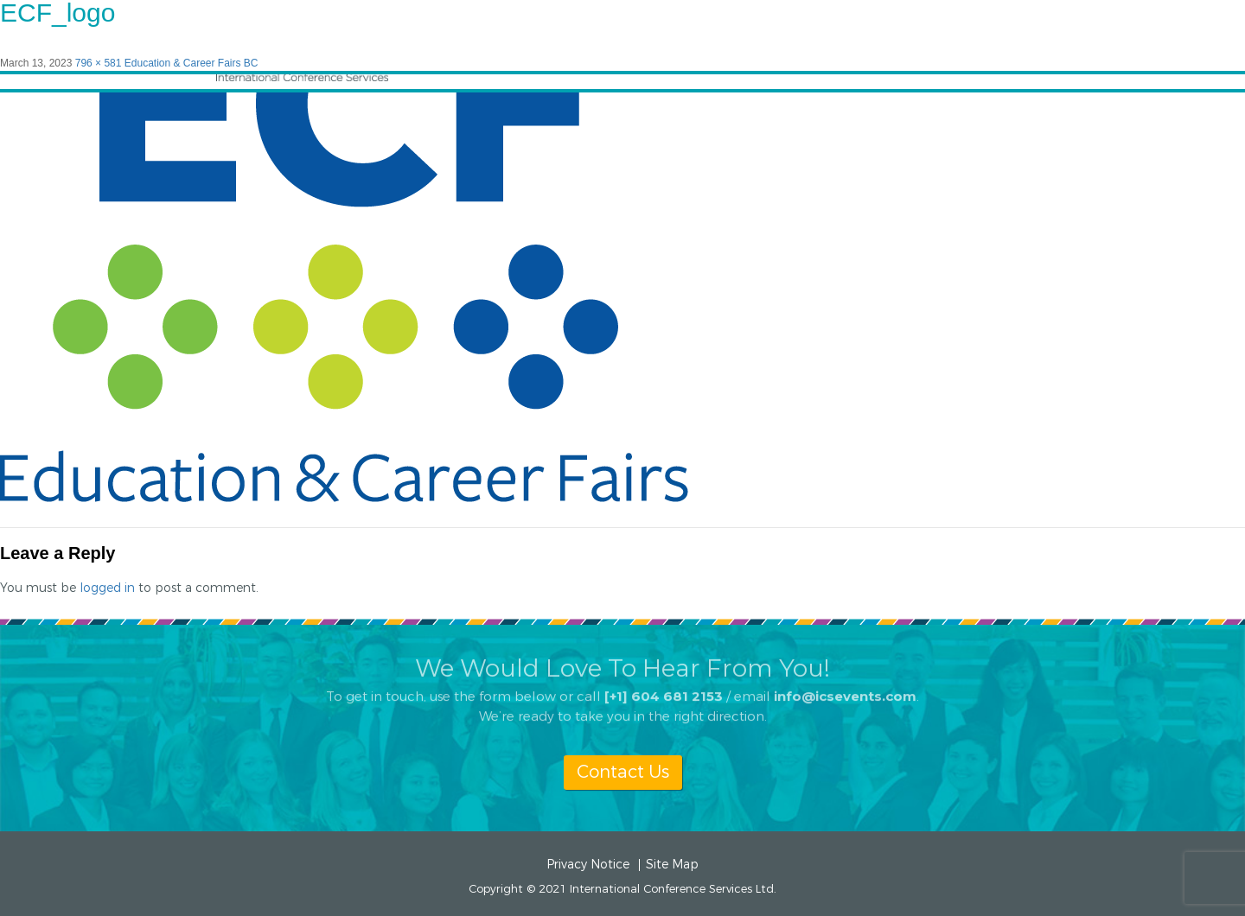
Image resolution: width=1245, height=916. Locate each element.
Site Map (672, 865)
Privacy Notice (587, 865)
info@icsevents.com (845, 689)
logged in (107, 588)
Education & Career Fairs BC (191, 63)
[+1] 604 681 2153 (663, 689)
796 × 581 (98, 63)
